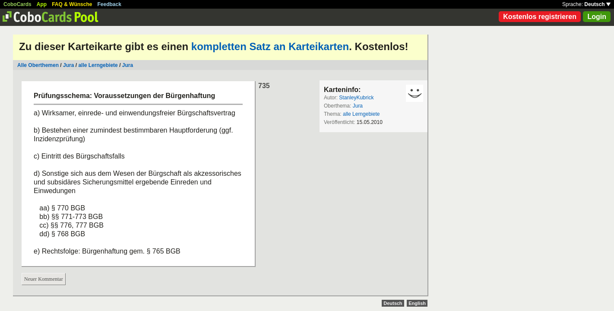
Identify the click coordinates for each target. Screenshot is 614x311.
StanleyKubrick (356, 98)
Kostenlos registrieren (539, 16)
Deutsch (597, 4)
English (417, 303)
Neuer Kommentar (43, 279)
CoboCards (17, 4)
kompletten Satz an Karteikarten (270, 46)
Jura (68, 65)
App (42, 4)
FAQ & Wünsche (72, 4)
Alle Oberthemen (38, 65)
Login (596, 16)
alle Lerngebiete (97, 65)
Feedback (109, 4)
